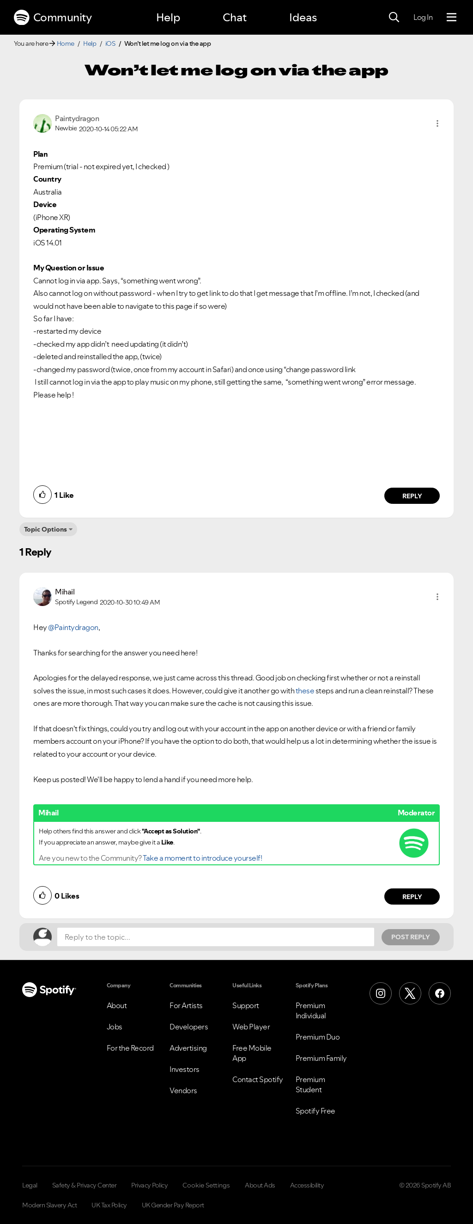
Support (245, 1005)
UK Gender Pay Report (173, 1205)
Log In (422, 17)
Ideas (303, 17)
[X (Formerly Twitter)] (410, 993)
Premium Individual (311, 1010)
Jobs (114, 1027)
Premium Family (321, 1058)
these (305, 690)
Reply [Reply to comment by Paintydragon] (412, 496)
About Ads (260, 1185)
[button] (437, 123)
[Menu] (451, 17)
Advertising (188, 1048)
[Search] (394, 18)
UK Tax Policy (109, 1205)
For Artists (186, 1005)
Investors (185, 1069)
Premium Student (310, 1084)
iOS (110, 43)
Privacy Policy (149, 1185)
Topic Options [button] (45, 529)
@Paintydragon (73, 627)
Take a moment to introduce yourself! (202, 858)
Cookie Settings (206, 1185)
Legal (29, 1185)
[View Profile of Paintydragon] (77, 118)
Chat (235, 17)
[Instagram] (381, 993)
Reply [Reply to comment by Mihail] (412, 896)
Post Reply (410, 937)
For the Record (130, 1048)
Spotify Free (315, 1111)
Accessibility (307, 1185)
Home (65, 43)
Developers (189, 1027)
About (117, 1005)
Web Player (251, 1027)
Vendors (183, 1090)
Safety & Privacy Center (84, 1185)
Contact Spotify (257, 1079)
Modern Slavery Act (49, 1205)
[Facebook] (440, 993)
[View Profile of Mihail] (64, 592)
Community (52, 17)
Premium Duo (318, 1037)
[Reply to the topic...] (215, 937)
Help (168, 17)
